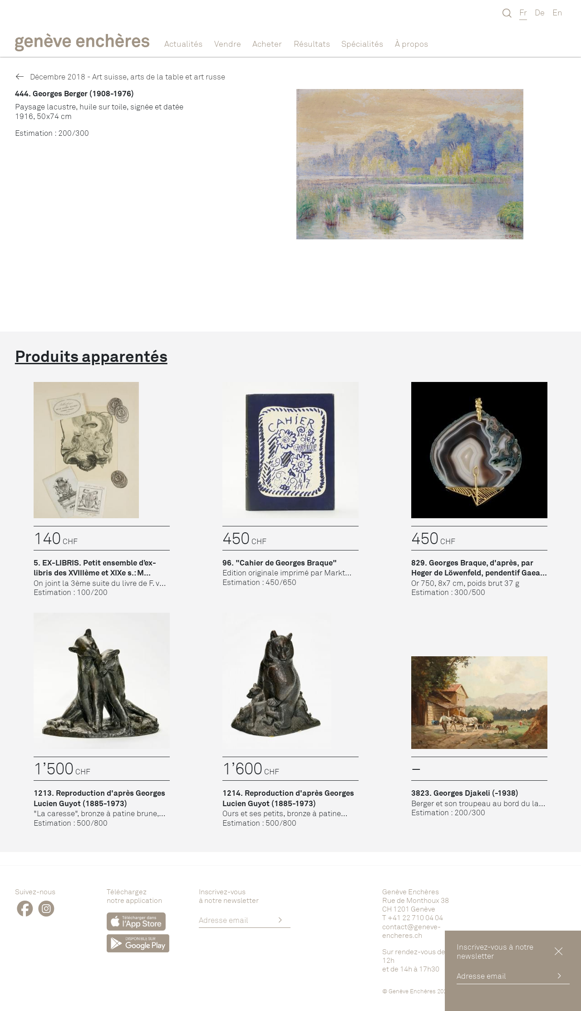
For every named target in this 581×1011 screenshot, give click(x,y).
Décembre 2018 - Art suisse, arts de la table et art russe (120, 76)
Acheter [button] (267, 44)
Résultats (312, 44)
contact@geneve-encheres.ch (411, 931)
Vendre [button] (227, 44)
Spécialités (362, 44)
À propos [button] (411, 44)
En (557, 12)
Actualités (183, 44)
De (540, 12)
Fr (523, 12)
